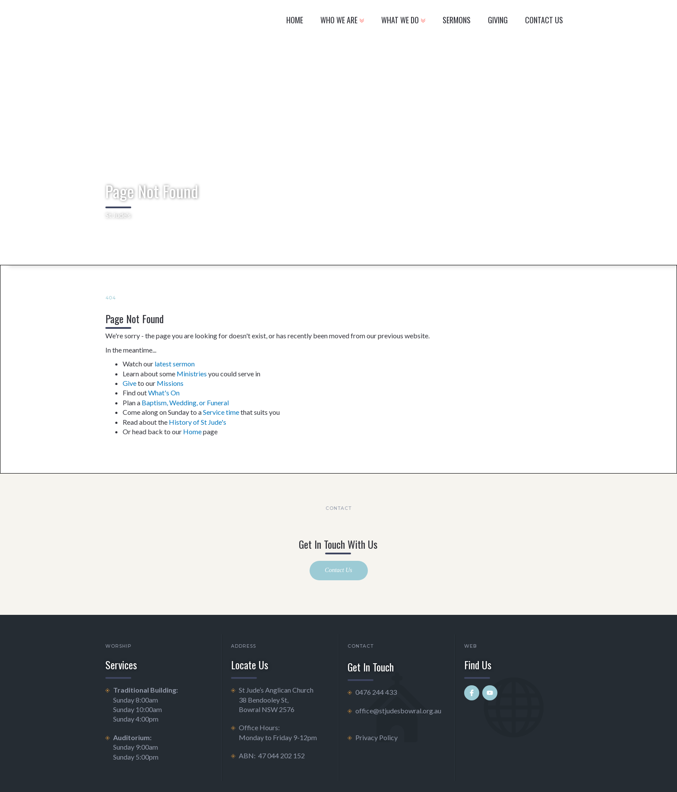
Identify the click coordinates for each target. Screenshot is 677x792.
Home (294, 19)
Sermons (457, 19)
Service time (221, 412)
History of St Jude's (197, 422)
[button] (342, 21)
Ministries (192, 373)
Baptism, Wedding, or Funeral (185, 402)
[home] (167, 21)
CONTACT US (544, 19)
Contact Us (338, 570)
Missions (170, 383)
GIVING (498, 19)
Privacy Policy (376, 737)
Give (129, 383)
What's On (164, 392)
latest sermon (175, 363)
